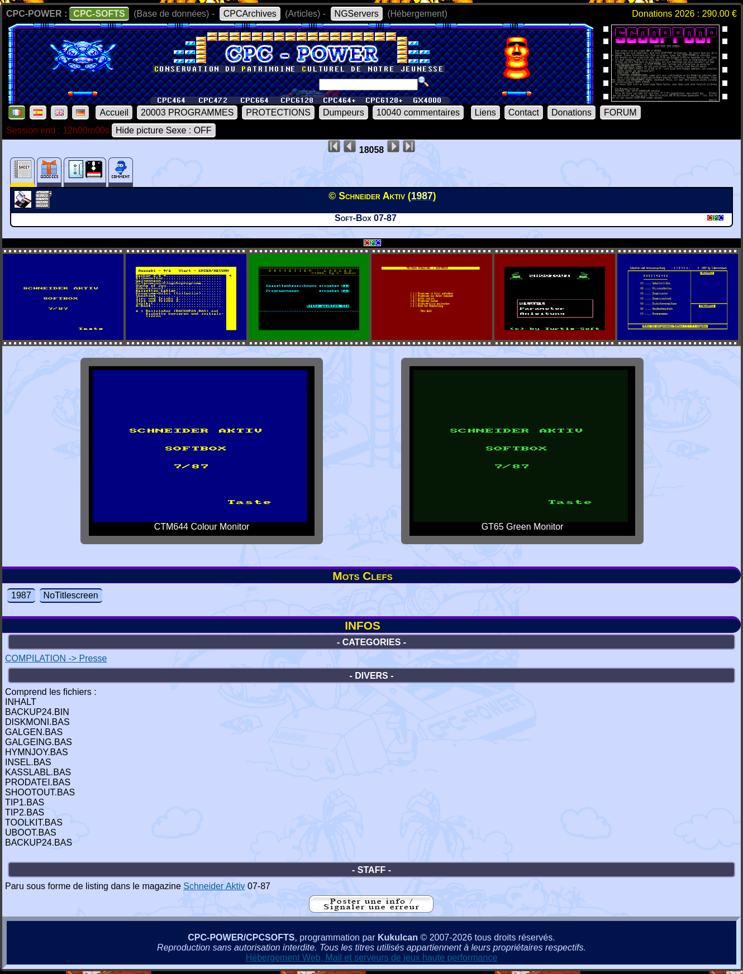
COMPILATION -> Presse (56, 658)
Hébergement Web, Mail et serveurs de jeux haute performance (372, 957)
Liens (485, 112)
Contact (523, 112)
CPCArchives (250, 13)
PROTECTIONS (278, 112)
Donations (571, 112)
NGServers (357, 13)
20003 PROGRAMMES (187, 112)
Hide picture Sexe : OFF (164, 130)
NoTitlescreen (71, 595)
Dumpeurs (343, 112)
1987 (21, 595)
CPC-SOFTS (99, 13)
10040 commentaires (418, 112)
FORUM (620, 112)
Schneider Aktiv (214, 886)
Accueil (113, 112)
